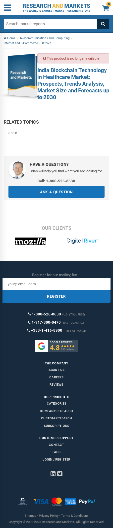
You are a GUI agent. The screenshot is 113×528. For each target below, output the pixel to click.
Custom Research (56, 418)
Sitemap (30, 516)
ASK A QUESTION (56, 192)
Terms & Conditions (75, 516)
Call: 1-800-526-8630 (56, 181)
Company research (56, 411)
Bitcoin (11, 133)
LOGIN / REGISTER (56, 459)
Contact (56, 445)
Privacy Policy (48, 516)
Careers (56, 377)
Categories (56, 403)
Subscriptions (56, 426)
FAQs (57, 452)
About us (57, 370)
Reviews (56, 384)
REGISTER (56, 296)
